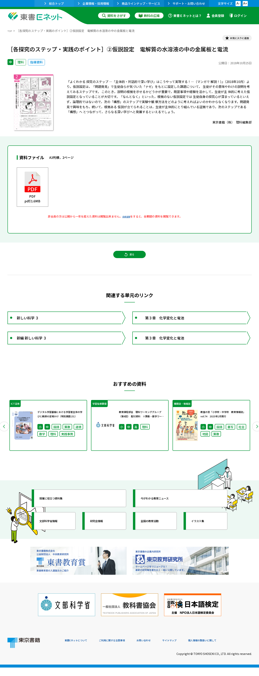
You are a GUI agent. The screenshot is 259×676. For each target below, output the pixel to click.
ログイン (238, 15)
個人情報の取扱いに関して (233, 649)
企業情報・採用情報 (93, 3)
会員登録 (215, 15)
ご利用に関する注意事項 (124, 649)
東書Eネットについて (80, 649)
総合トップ (54, 3)
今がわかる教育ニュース (162, 517)
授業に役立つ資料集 (58, 517)
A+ (245, 3)
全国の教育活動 (155, 539)
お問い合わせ (162, 649)
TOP (10, 31)
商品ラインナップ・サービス (138, 3)
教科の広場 (149, 15)
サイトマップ (192, 649)
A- (238, 3)
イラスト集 (203, 539)
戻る (129, 260)
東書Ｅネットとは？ (185, 15)
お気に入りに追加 (234, 39)
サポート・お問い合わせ (186, 3)
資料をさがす (114, 15)
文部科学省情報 (54, 539)
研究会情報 (101, 539)
